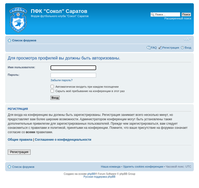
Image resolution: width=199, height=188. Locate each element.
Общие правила (20, 139)
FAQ (154, 47)
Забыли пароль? (62, 80)
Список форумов (24, 40)
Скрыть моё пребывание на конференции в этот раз (88, 91)
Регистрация (170, 47)
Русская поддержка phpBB (99, 176)
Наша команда (110, 166)
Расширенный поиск (177, 18)
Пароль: (13, 74)
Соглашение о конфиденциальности (63, 139)
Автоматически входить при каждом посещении (85, 86)
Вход (188, 47)
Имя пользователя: (21, 67)
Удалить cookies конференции (143, 166)
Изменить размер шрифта (187, 39)
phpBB (91, 173)
